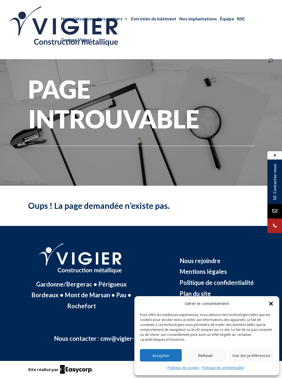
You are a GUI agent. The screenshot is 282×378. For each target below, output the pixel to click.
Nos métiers (110, 19)
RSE (241, 19)
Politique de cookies (183, 367)
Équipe (227, 19)
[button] (271, 303)
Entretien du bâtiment (153, 19)
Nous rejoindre (200, 260)
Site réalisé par (43, 369)
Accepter (160, 355)
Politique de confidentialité (223, 367)
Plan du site (195, 293)
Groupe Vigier (75, 39)
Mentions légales (203, 271)
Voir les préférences (251, 355)
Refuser (205, 355)
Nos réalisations (77, 19)
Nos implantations (198, 19)
